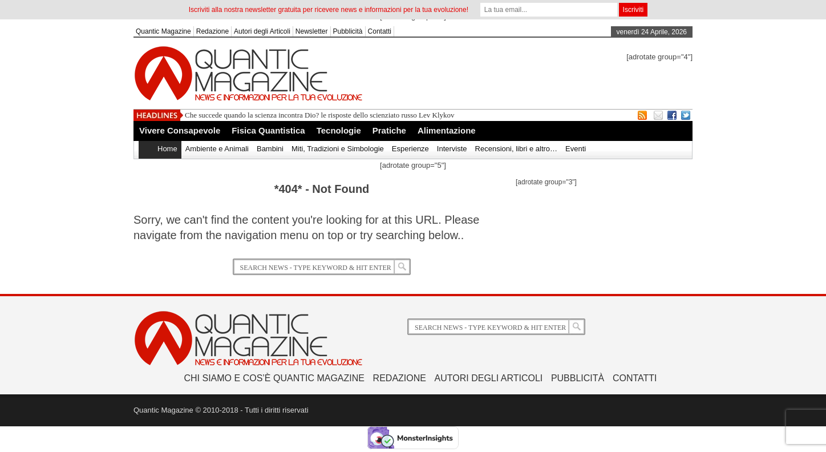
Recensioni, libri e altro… (516, 148)
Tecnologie (339, 130)
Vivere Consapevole (179, 130)
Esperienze (410, 148)
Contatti (379, 31)
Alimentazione (447, 130)
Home (167, 148)
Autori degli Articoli (262, 31)
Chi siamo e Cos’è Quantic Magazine (274, 378)
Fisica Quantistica (268, 130)
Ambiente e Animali (217, 148)
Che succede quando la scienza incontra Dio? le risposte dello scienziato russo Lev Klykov (320, 115)
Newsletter (311, 31)
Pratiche (389, 130)
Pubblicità (348, 31)
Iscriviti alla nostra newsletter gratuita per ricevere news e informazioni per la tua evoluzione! (328, 10)
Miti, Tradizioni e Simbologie (337, 148)
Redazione (212, 31)
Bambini (270, 148)
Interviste (452, 148)
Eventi (575, 148)
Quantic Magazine (163, 31)
